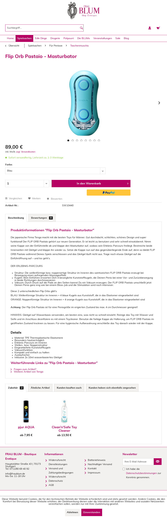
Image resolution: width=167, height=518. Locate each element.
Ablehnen (72, 512)
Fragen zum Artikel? (23, 369)
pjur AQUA (26, 427)
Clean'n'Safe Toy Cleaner (64, 429)
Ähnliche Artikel (40, 388)
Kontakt (92, 468)
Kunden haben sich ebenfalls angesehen (112, 388)
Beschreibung (16, 218)
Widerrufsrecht (57, 477)
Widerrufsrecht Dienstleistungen (58, 462)
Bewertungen (42, 218)
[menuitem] (44, 27)
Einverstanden (91, 512)
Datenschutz (56, 481)
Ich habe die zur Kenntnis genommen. (143, 473)
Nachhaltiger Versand (100, 464)
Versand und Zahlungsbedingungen (61, 470)
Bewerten (54, 199)
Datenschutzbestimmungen (141, 473)
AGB (51, 485)
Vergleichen (13, 198)
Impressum (94, 473)
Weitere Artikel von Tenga (27, 372)
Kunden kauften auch (69, 388)
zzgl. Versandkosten (25, 152)
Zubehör (16, 388)
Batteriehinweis (96, 460)
